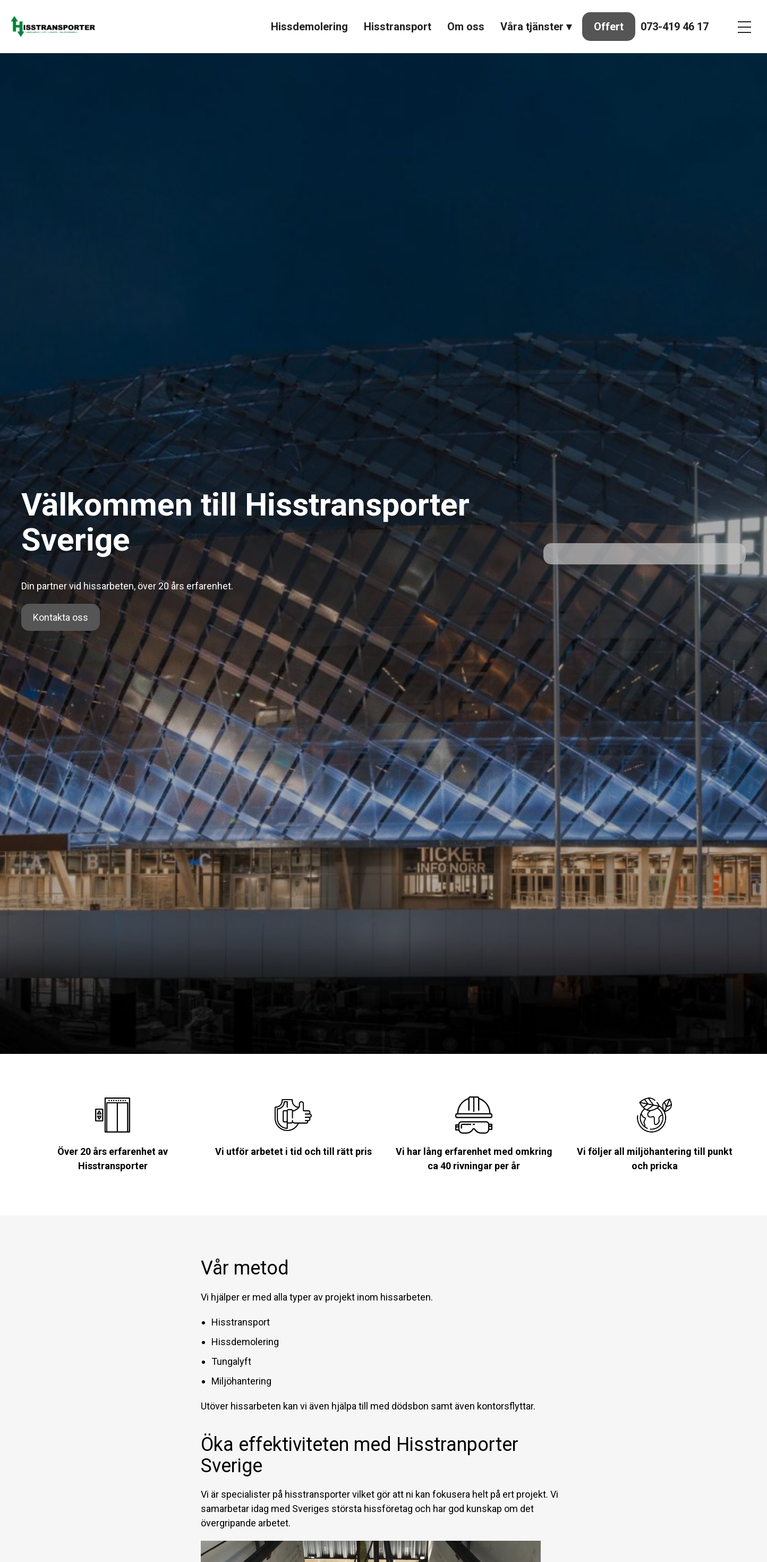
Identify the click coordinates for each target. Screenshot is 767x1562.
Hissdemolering (309, 26)
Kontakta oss (60, 617)
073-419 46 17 (675, 26)
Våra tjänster (532, 26)
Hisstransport (397, 26)
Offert (609, 26)
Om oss (465, 26)
